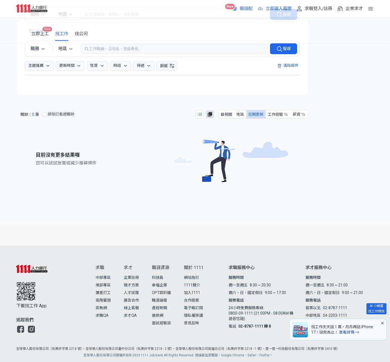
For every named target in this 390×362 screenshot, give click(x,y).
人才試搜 (131, 292)
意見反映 (191, 323)
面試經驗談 (161, 323)
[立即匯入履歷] (274, 8)
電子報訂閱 (193, 308)
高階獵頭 (103, 300)
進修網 (157, 315)
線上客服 (131, 308)
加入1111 (192, 292)
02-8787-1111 (335, 308)
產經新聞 (159, 308)
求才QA (130, 315)
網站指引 (191, 277)
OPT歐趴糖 (161, 292)
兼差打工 (103, 292)
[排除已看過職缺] (44, 114)
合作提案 (191, 300)
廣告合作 (131, 300)
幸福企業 (159, 285)
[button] (20, 329)
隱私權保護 (193, 315)
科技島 (157, 277)
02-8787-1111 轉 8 (254, 326)
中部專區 (103, 277)
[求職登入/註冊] (314, 8)
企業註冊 (131, 277)
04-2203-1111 (335, 315)
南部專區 (103, 285)
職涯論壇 (159, 300)
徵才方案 (131, 285)
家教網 (101, 308)
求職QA (102, 315)
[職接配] (242, 8)
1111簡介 (192, 285)
